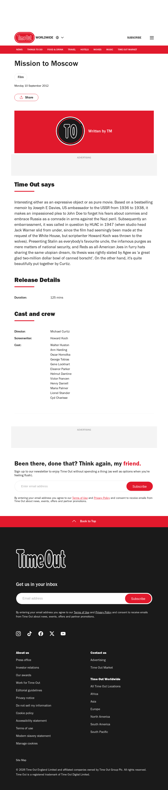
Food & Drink (55, 50)
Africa (94, 694)
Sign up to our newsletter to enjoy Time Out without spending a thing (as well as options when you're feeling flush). (82, 473)
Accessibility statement (31, 721)
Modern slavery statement (33, 736)
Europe (95, 709)
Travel (72, 50)
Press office (23, 660)
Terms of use (24, 728)
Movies (97, 50)
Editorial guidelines (29, 690)
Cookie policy (25, 713)
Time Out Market (127, 50)
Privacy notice (25, 698)
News (19, 50)
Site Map (21, 760)
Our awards (23, 675)
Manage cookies (27, 743)
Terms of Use (80, 498)
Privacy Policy (102, 498)
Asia (93, 702)
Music (109, 50)
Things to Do (35, 50)
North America (100, 717)
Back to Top (84, 522)
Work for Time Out (28, 683)
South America (100, 724)
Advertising (98, 660)
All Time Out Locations (105, 686)
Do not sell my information (33, 706)
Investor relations (27, 668)
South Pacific (99, 732)
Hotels (85, 50)
